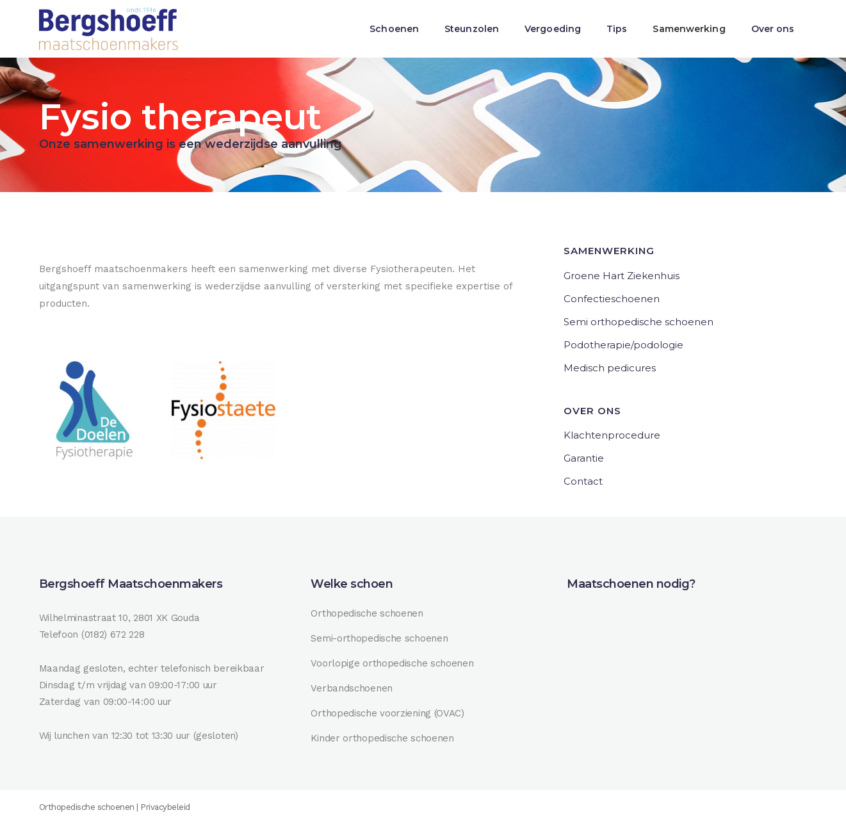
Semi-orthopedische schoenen (379, 638)
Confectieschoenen (612, 299)
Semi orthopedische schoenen (638, 322)
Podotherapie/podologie (623, 345)
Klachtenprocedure (612, 435)
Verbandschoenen (352, 688)
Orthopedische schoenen (367, 613)
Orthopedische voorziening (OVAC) (387, 713)
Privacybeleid (165, 807)
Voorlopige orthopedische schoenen (392, 663)
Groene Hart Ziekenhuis (621, 276)
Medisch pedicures (610, 368)
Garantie (584, 458)
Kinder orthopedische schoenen (382, 738)
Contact (583, 481)
